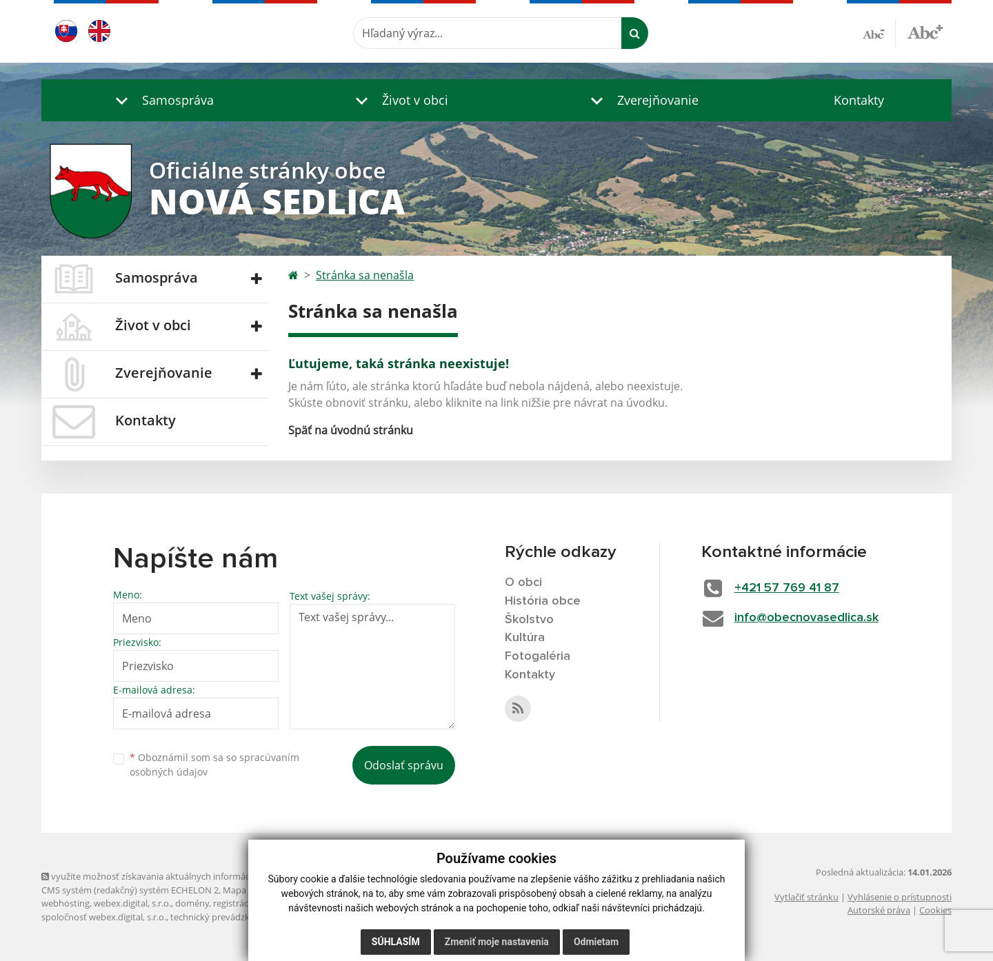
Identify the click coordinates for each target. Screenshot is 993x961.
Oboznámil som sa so (214, 764)
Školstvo (529, 620)
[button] (161, 100)
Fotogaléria (537, 656)
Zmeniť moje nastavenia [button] (497, 941)
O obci (523, 582)
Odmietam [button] (596, 941)
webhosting (65, 903)
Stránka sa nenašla (365, 275)
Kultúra (525, 637)
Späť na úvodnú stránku (350, 430)
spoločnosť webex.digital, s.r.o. (103, 917)
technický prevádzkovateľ (222, 917)
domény (192, 903)
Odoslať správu (403, 765)
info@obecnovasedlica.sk (806, 617)
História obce (543, 601)
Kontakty (859, 100)
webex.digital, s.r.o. (132, 903)
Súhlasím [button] (396, 941)
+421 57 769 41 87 (786, 588)
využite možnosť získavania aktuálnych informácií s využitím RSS (177, 876)
